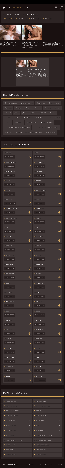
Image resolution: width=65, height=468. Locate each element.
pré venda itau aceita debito (45, 127)
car (28, 108)
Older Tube (58, 2)
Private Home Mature (17, 440)
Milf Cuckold (47, 401)
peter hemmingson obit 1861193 (17, 127)
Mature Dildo (47, 450)
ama (33, 113)
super (18, 108)
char (43, 113)
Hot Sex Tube (17, 455)
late (7, 118)
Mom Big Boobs (48, 2)
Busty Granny (17, 425)
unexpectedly (10, 103)
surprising (54, 103)
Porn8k (47, 411)
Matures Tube (47, 455)
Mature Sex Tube (47, 445)
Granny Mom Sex (36, 2)
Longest (49, 19)
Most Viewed (9, 19)
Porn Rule (47, 430)
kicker (26, 118)
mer (57, 108)
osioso (8, 132)
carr (7, 122)
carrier (18, 122)
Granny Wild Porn (47, 406)
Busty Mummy (47, 420)
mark (38, 108)
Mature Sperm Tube (47, 440)
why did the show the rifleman (29, 132)
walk (7, 113)
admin (48, 108)
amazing (40, 103)
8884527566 (51, 132)
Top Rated (23, 19)
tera (16, 118)
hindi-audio (31, 122)
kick (24, 113)
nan (52, 113)
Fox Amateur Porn (24, 2)
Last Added (36, 19)
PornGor (17, 450)
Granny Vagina (47, 416)
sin (16, 113)
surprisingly (53, 118)
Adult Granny (11, 2)
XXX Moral (17, 435)
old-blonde (47, 122)
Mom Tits (47, 425)
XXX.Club (14, 7)
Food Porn (17, 445)
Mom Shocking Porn (47, 435)
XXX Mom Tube (17, 430)
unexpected (27, 103)
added (8, 108)
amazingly (39, 118)
